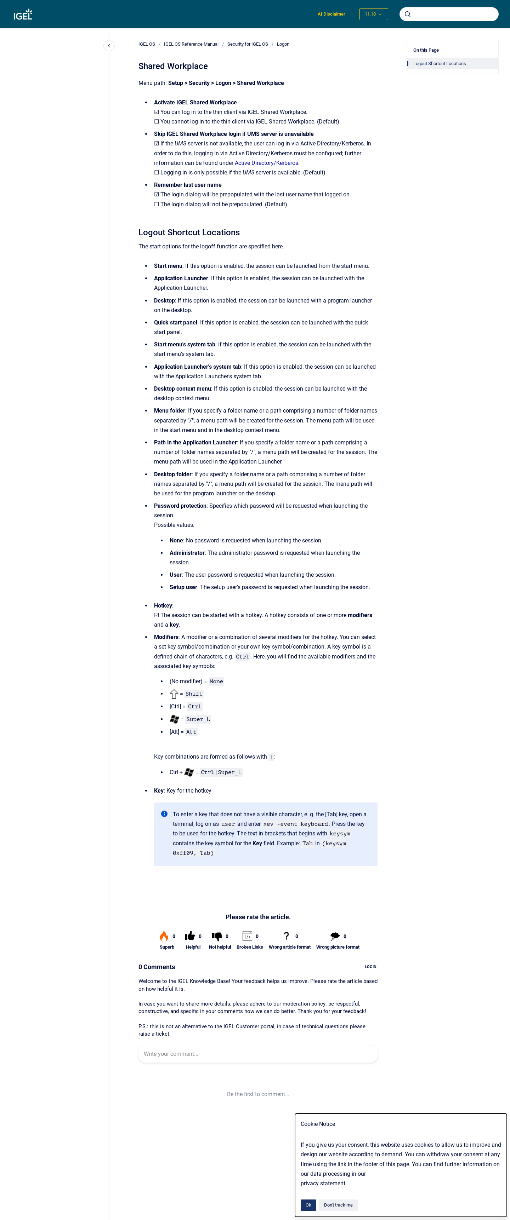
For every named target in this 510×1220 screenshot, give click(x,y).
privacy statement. (324, 1183)
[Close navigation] (109, 45)
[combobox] (449, 14)
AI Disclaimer (331, 14)
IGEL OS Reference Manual (191, 44)
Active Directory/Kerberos (266, 163)
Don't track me (338, 1205)
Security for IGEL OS (247, 44)
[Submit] (407, 14)
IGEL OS (146, 44)
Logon (283, 44)
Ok (308, 1205)
